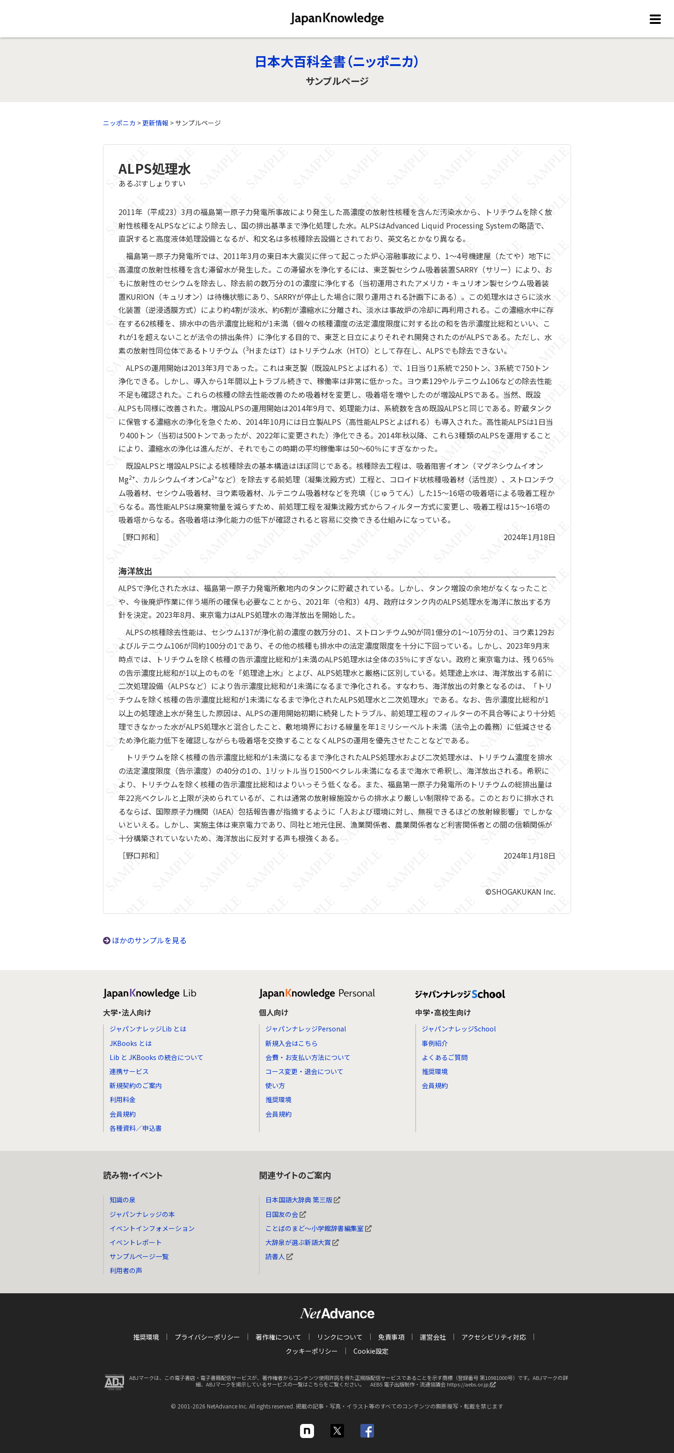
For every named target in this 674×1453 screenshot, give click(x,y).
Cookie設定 (370, 1351)
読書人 (279, 1256)
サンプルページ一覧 (139, 1256)
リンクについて (340, 1337)
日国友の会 (285, 1214)
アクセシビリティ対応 (494, 1337)
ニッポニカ (119, 122)
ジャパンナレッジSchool (459, 1028)
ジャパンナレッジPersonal (305, 1028)
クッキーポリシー (312, 1351)
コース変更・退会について (304, 1071)
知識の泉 (123, 1199)
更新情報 (155, 122)
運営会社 (433, 1337)
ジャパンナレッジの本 (142, 1214)
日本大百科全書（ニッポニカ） (337, 61)
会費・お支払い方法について (308, 1057)
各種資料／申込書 (136, 1128)
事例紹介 (435, 1043)
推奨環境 (278, 1099)
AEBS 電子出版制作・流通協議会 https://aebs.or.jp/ (435, 1386)
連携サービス (129, 1071)
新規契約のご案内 (136, 1085)
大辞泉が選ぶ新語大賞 (302, 1242)
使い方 (275, 1085)
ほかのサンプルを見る (149, 940)
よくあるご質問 (445, 1057)
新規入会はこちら (291, 1043)
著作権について (278, 1337)
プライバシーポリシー (207, 1337)
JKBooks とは (131, 1043)
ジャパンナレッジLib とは (148, 1028)
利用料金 (123, 1099)
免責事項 (391, 1337)
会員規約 (123, 1114)
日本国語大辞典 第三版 (302, 1199)
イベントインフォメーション (152, 1228)
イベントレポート (136, 1242)
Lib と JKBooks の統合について (157, 1057)
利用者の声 (126, 1270)
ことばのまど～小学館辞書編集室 (318, 1228)
